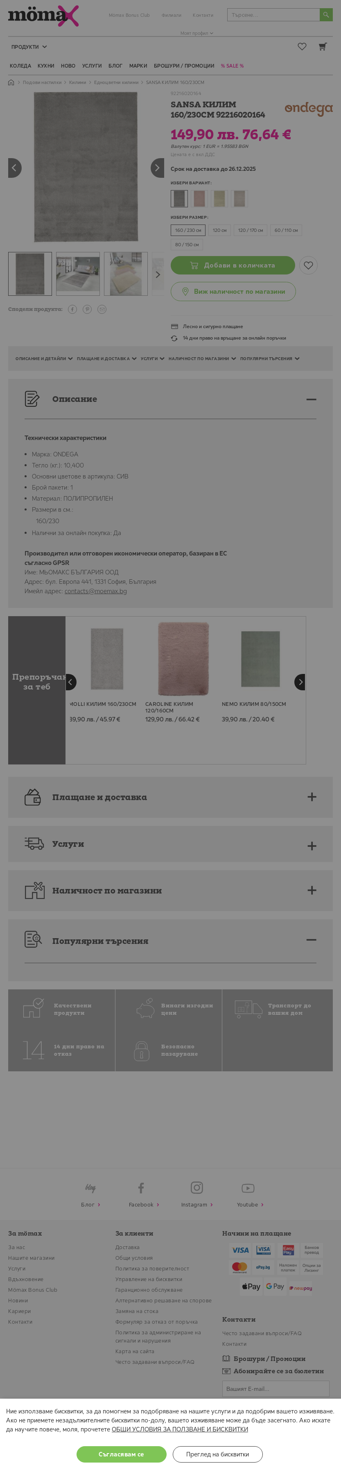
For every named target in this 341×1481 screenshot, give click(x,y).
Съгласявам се (121, 1454)
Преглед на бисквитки (217, 1454)
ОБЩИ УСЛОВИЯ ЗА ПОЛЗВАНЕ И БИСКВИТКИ (180, 1429)
